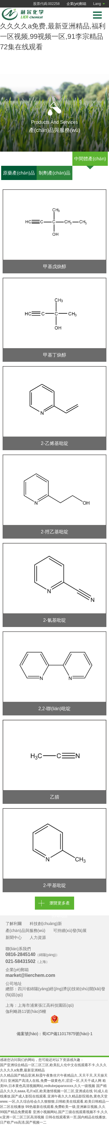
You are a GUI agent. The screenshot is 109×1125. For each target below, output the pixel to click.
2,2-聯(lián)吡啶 (54, 708)
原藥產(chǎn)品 (19, 172)
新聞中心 (14, 937)
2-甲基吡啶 (54, 885)
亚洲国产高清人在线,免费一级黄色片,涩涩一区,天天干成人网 (54, 1081)
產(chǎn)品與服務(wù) (25, 930)
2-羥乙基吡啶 (54, 531)
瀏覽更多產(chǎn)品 (59, 905)
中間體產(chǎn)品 (90, 161)
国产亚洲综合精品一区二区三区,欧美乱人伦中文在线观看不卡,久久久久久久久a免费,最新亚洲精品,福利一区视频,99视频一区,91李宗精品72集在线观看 (53, 26)
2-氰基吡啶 (54, 620)
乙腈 (54, 797)
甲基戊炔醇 (54, 266)
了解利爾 (14, 923)
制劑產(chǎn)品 (54, 172)
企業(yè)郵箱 (77, 4)
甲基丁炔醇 (54, 354)
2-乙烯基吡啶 (54, 443)
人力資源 (38, 937)
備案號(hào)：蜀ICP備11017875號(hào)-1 (54, 1033)
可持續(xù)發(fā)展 (70, 930)
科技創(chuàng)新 (46, 923)
